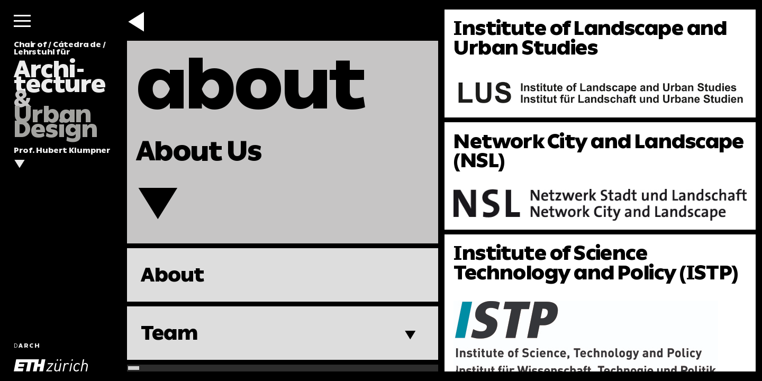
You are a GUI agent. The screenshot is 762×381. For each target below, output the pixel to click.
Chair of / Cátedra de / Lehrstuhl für (60, 90)
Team (169, 332)
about (250, 83)
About (172, 274)
